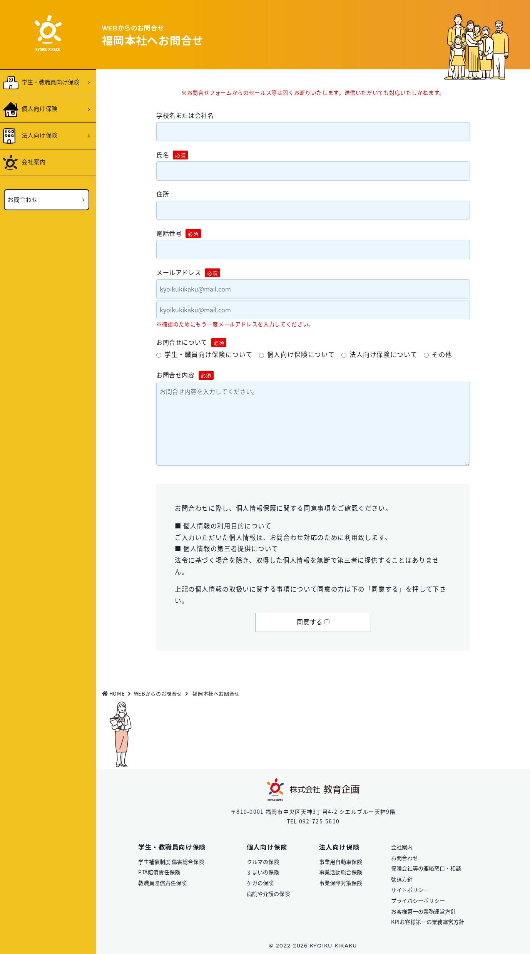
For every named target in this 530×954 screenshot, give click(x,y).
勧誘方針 (402, 879)
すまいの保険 (263, 872)
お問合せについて (191, 342)
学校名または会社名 (185, 115)
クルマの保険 (263, 861)
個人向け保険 (40, 108)
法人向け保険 (40, 135)
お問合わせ (23, 199)
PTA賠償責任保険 (159, 872)
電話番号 (178, 233)
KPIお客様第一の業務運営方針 (427, 921)
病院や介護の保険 (268, 893)
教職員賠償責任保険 (162, 883)
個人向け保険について (301, 354)
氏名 (172, 154)
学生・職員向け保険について (208, 354)
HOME (113, 693)
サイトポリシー (410, 890)
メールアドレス (188, 272)
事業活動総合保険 (340, 872)
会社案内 (34, 162)
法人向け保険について (383, 354)
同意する (310, 621)
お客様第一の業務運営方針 (423, 911)
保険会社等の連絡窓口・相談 (426, 868)
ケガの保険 (260, 883)
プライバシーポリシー (418, 900)
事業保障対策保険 (340, 883)
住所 (162, 193)
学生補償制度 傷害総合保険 (171, 861)
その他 (442, 354)
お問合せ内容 (185, 375)
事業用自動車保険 (340, 861)
